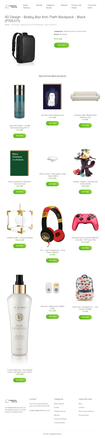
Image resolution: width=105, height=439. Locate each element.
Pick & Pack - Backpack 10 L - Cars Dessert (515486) (85, 309)
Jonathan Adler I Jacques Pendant (19, 239)
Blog (80, 405)
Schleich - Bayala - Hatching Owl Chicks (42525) (85, 184)
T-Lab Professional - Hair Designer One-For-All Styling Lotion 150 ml (20, 372)
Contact (81, 409)
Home (7, 26)
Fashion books (81, 33)
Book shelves (26, 7)
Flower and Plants (76, 7)
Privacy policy (83, 417)
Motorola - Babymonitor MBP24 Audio (52, 309)
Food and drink (92, 7)
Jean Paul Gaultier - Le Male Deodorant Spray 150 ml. (19, 128)
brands (39, 6)
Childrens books (50, 7)
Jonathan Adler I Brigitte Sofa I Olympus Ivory (85, 118)
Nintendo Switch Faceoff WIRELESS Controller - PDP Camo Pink (85, 240)
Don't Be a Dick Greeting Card (52, 117)
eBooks (64, 6)
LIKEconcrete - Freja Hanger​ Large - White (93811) (52, 176)
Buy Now (61, 46)
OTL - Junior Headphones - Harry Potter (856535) (52, 253)
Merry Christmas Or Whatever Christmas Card (19, 184)
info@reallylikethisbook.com (39, 412)
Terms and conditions (86, 413)
